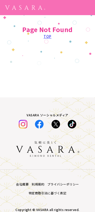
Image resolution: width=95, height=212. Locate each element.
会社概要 (22, 184)
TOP (47, 36)
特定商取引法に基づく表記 (48, 193)
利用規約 (38, 184)
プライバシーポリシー (63, 184)
